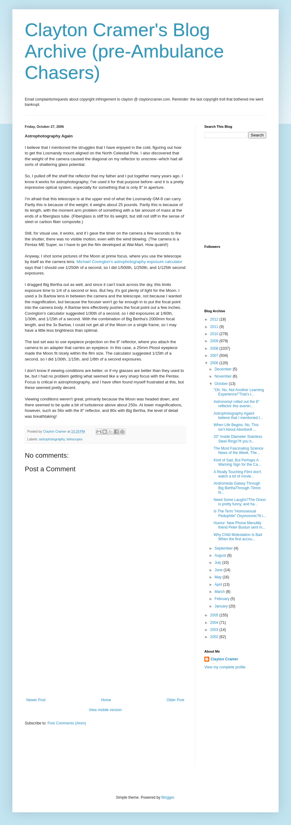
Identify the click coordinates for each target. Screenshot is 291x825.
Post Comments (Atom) (66, 723)
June (219, 570)
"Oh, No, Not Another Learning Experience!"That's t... (239, 392)
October (222, 384)
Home (106, 700)
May (219, 577)
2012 (214, 319)
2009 (214, 341)
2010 (214, 334)
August (221, 555)
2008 (214, 348)
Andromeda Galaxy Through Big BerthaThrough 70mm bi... (237, 488)
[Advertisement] (105, 651)
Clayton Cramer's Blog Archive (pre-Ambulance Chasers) (124, 51)
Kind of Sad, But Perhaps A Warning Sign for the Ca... (237, 462)
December (224, 369)
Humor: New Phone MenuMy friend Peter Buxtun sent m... (239, 525)
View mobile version (105, 710)
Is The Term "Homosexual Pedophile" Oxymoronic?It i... (240, 513)
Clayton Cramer (224, 659)
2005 (214, 615)
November (224, 376)
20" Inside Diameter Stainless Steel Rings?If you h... (238, 438)
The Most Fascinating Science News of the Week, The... (238, 450)
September (224, 548)
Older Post (175, 700)
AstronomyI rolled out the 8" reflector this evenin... (236, 404)
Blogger (167, 797)
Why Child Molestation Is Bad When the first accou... (238, 537)
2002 (214, 637)
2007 (214, 355)
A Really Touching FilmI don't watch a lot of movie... (237, 474)
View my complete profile (224, 667)
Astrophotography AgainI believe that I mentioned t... (238, 415)
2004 (214, 622)
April (219, 584)
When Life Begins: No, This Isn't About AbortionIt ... (236, 427)
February (222, 599)
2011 (214, 327)
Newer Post (36, 700)
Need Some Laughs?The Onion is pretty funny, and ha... (240, 502)
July (218, 562)
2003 (214, 630)
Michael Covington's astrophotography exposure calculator (129, 261)
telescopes (75, 439)
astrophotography (52, 439)
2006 (214, 363)
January (222, 606)
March (220, 592)
